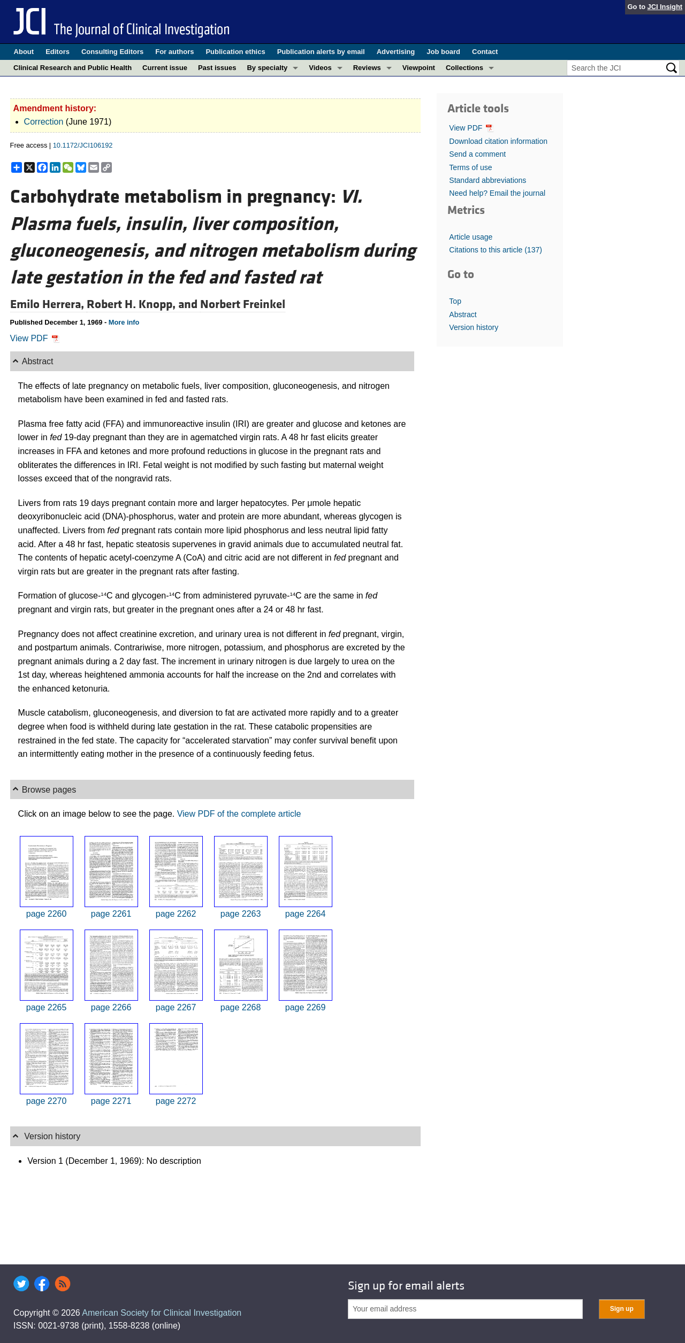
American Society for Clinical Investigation (161, 1312)
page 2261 (111, 913)
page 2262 (176, 913)
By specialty (267, 68)
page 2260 (46, 913)
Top (455, 301)
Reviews (367, 68)
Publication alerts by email (321, 52)
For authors (174, 52)
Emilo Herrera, (48, 304)
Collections (464, 68)
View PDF (35, 338)
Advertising (396, 52)
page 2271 (111, 1101)
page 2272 (176, 1101)
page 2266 (111, 1007)
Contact (485, 52)
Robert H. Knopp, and (143, 304)
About (24, 52)
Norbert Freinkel (242, 304)
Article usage (470, 237)
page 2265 (46, 1007)
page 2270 (46, 1101)
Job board (443, 52)
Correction (44, 121)
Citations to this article (495, 249)
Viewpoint (418, 68)
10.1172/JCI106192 (83, 145)
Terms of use (470, 167)
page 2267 (176, 1007)
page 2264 (305, 913)
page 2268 (240, 1007)
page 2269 (305, 1007)
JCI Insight (665, 7)
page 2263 (240, 913)
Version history (473, 327)
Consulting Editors (112, 52)
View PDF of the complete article (239, 813)
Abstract (462, 314)
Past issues (217, 68)
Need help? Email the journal (497, 193)
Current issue (164, 68)
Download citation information (498, 141)
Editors (57, 52)
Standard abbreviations (487, 180)
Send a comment (477, 154)
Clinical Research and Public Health (72, 68)
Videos (320, 68)
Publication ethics (235, 52)
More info (124, 322)
